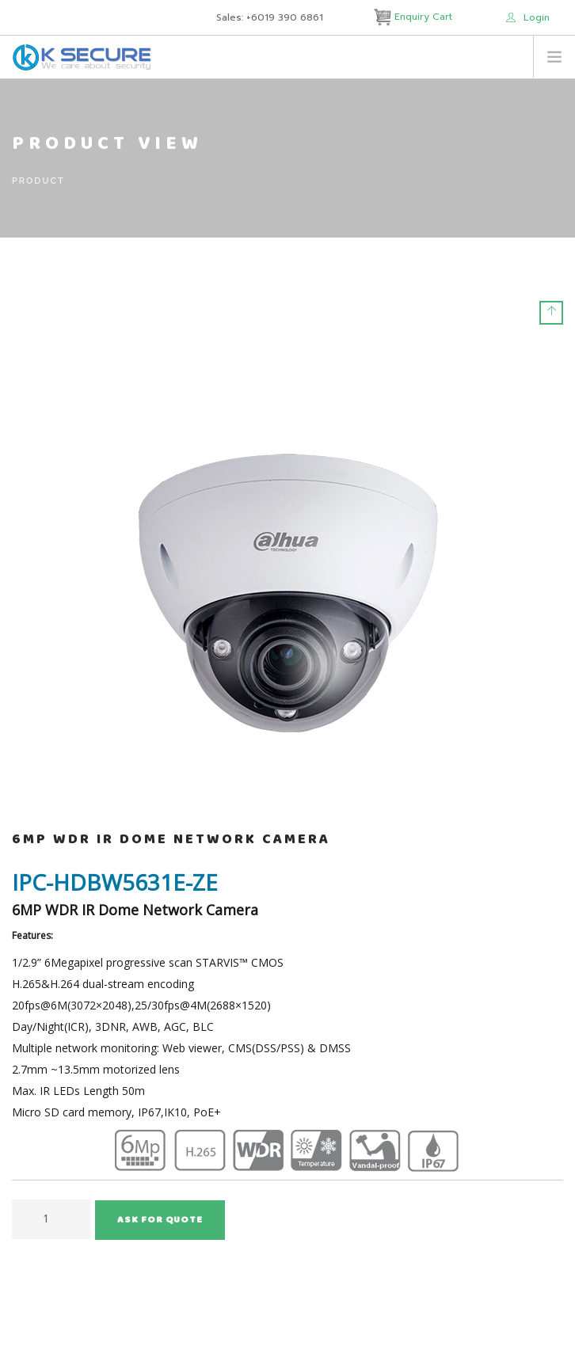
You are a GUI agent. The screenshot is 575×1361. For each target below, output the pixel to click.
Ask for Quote (160, 1220)
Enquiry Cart (414, 17)
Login (528, 17)
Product (38, 181)
